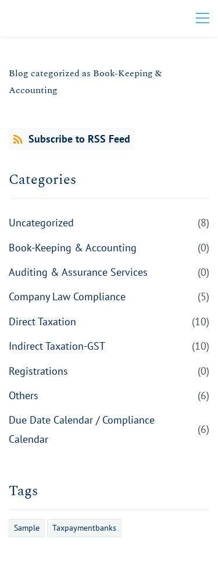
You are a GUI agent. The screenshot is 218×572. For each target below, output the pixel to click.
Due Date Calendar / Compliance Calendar (82, 429)
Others (23, 395)
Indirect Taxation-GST (57, 346)
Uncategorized (41, 222)
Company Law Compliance (67, 296)
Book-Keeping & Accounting (73, 247)
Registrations (38, 371)
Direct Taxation (42, 321)
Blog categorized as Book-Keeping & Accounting (85, 81)
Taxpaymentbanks (84, 528)
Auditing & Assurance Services (78, 272)
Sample (27, 528)
